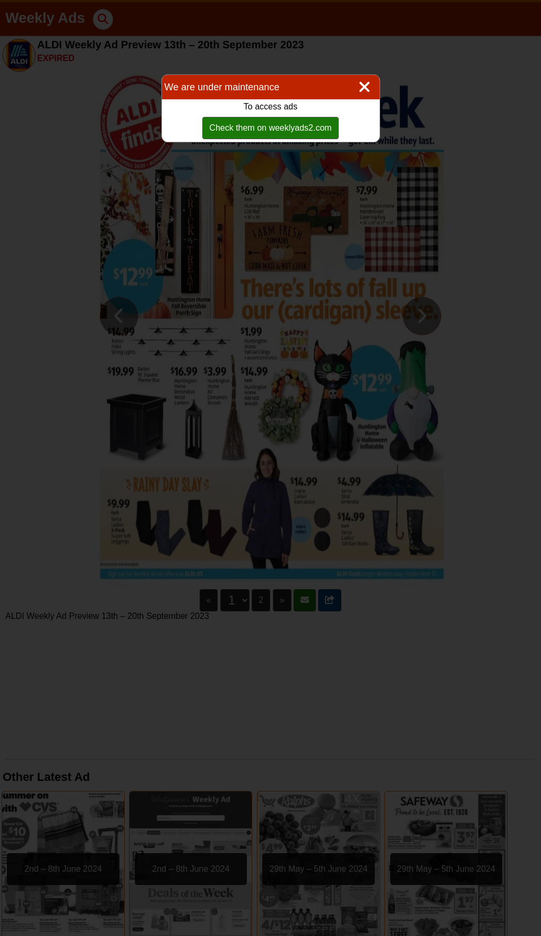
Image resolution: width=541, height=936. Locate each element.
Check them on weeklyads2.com (270, 127)
